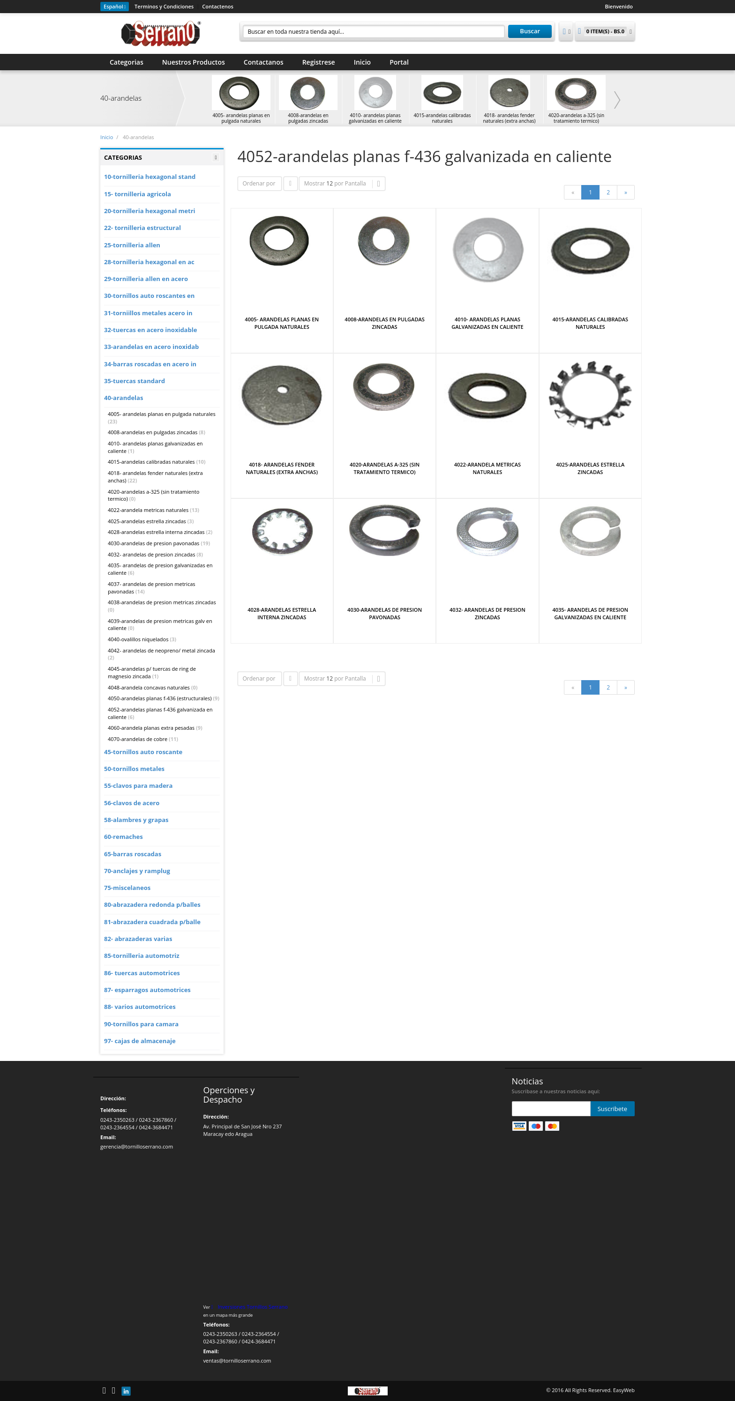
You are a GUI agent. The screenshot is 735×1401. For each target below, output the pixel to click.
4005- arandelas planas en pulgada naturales (162, 413)
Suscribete (612, 1108)
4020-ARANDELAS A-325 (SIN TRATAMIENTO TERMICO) (385, 468)
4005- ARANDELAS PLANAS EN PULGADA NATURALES (282, 323)
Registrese (318, 62)
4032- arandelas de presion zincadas (151, 554)
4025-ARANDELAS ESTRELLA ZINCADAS (590, 468)
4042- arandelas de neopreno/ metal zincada (161, 650)
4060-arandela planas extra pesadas (151, 727)
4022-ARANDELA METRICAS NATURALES (487, 468)
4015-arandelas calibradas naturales (151, 461)
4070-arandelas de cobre (137, 738)
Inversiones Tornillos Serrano (252, 1306)
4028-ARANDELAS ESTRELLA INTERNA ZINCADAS (282, 613)
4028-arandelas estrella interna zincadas (156, 531)
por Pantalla (350, 183)
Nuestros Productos (193, 62)
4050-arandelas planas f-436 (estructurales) (159, 698)
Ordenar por (259, 183)
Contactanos (264, 62)
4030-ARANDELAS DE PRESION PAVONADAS (384, 613)
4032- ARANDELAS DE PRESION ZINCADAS (487, 613)
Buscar (530, 31)
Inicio (362, 62)
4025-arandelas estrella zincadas (147, 521)
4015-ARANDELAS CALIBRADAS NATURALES (590, 323)
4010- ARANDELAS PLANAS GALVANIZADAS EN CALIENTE (487, 323)
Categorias (126, 62)
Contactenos (217, 6)
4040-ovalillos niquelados (138, 639)
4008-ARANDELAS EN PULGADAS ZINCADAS (384, 323)
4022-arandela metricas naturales (148, 509)
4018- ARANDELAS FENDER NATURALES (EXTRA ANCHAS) (282, 468)
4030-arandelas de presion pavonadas (153, 543)
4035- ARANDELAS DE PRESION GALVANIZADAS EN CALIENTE (590, 613)
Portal (399, 62)
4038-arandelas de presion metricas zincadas (162, 602)
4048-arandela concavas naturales (149, 687)
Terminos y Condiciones (164, 6)
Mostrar (314, 183)
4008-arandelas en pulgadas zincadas (152, 432)
